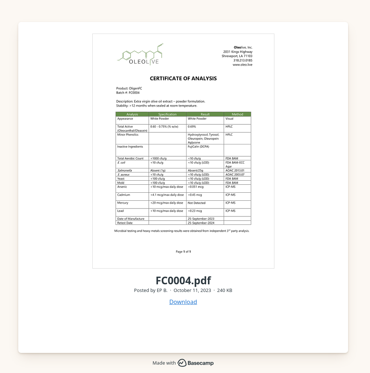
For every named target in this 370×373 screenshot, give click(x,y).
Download (183, 302)
